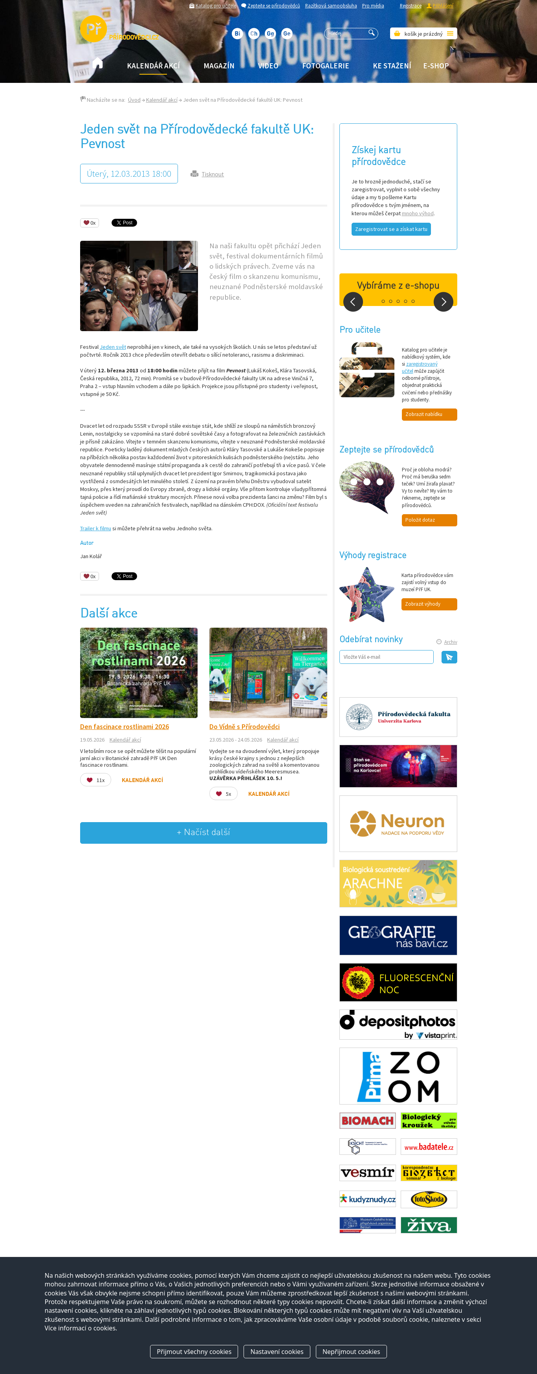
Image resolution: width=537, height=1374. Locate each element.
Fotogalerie (325, 65)
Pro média (373, 5)
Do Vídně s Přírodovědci (244, 726)
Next (443, 302)
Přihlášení (443, 5)
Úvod (134, 99)
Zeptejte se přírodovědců (273, 5)
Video (268, 65)
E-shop (436, 65)
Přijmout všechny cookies (194, 1351)
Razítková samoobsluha (331, 5)
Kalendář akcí (153, 65)
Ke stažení (392, 65)
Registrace (411, 5)
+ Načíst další (203, 832)
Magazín (219, 65)
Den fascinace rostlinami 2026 (124, 726)
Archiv (450, 642)
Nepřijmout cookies (351, 1351)
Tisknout (213, 174)
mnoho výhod (418, 213)
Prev (353, 302)
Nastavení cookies (276, 1351)
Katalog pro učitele (216, 5)
